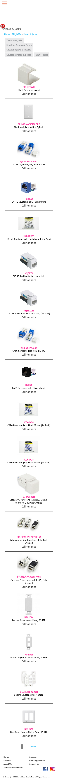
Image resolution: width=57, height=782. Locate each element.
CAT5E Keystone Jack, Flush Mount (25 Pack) (29, 239)
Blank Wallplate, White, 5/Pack (29, 127)
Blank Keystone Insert (29, 90)
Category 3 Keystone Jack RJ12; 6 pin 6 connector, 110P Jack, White (29, 501)
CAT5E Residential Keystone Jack (29, 276)
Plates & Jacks (30, 34)
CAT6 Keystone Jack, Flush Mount (28, 388)
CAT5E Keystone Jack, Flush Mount (29, 201)
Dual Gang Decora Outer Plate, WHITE (28, 732)
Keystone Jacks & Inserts (18, 49)
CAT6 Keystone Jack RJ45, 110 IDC (28, 350)
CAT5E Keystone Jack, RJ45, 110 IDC (29, 164)
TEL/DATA (17, 34)
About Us (7, 764)
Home (7, 34)
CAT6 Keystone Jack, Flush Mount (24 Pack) (28, 425)
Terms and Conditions (13, 768)
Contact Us (34, 764)
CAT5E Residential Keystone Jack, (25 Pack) (29, 313)
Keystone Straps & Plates (19, 45)
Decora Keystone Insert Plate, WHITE (28, 657)
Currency (33, 757)
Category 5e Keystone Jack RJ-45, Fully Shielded (29, 541)
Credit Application (37, 761)
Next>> (33, 747)
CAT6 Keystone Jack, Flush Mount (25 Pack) (28, 462)
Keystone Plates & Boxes (18, 55)
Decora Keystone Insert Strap (28, 694)
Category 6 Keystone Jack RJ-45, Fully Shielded (28, 582)
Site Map (7, 761)
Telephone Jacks (14, 40)
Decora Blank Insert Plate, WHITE (28, 620)
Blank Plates (42, 55)
